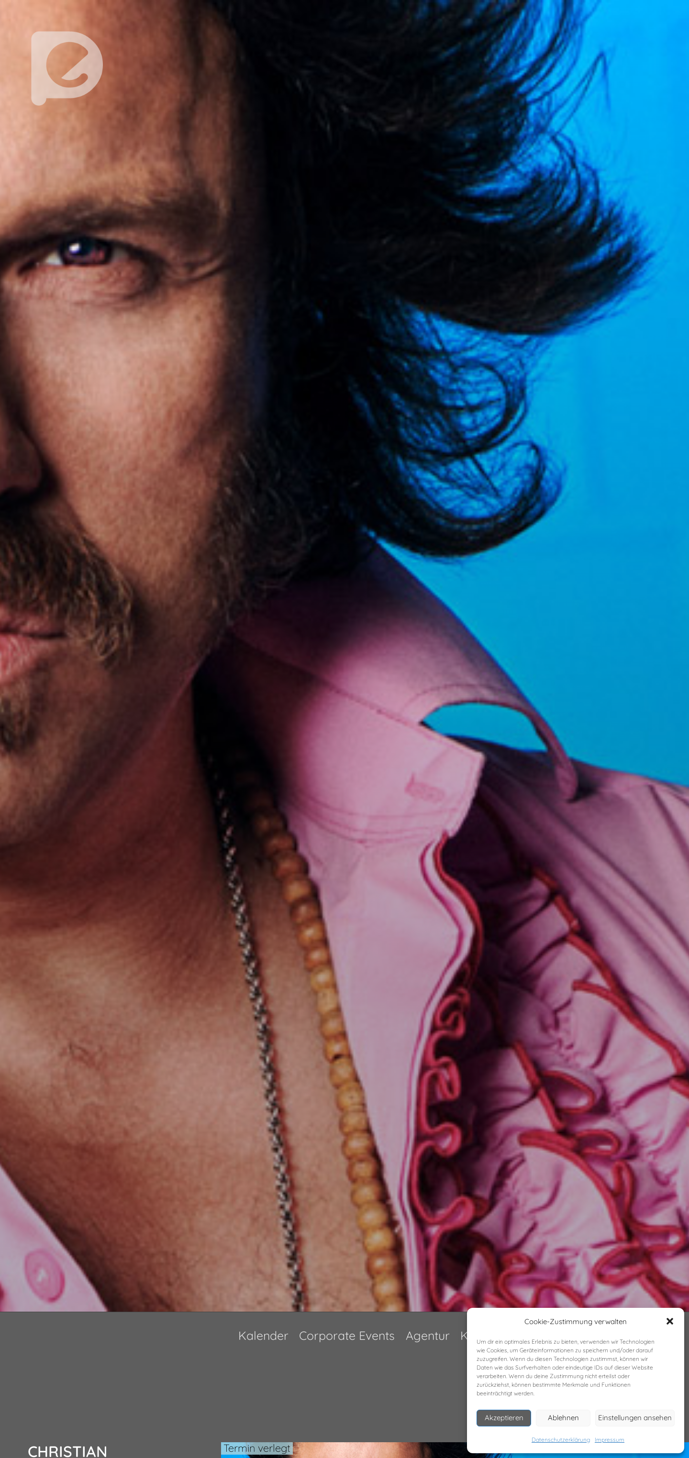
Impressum (609, 1439)
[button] (670, 1321)
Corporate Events (347, 1335)
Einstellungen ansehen (635, 1417)
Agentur (428, 1335)
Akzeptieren (504, 1417)
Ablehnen (563, 1417)
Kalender (263, 1335)
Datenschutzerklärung (561, 1439)
